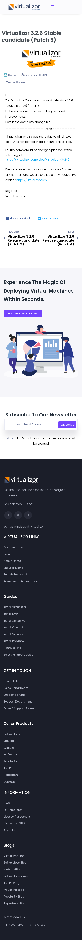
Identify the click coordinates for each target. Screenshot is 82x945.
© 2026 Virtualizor (14, 919)
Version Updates (16, 84)
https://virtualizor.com (31, 182)
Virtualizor (37, 528)
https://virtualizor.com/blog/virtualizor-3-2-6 (37, 161)
